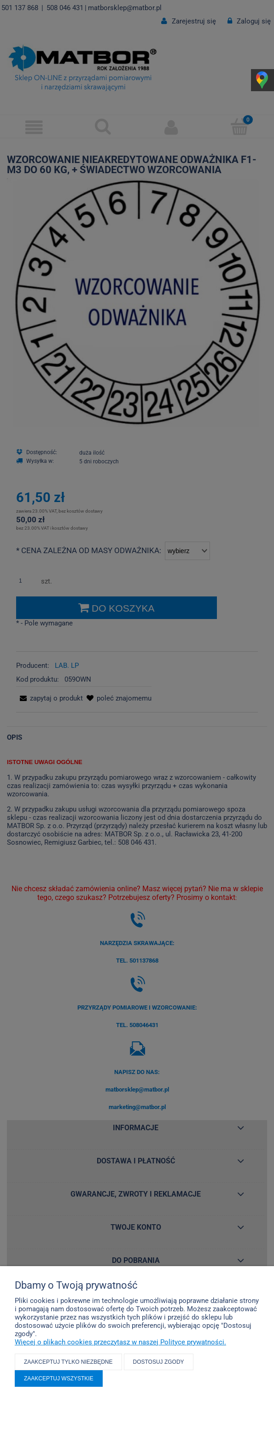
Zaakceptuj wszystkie (58, 1378)
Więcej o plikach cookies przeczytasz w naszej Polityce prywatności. (120, 1342)
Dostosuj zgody (158, 1362)
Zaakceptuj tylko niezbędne (68, 1362)
